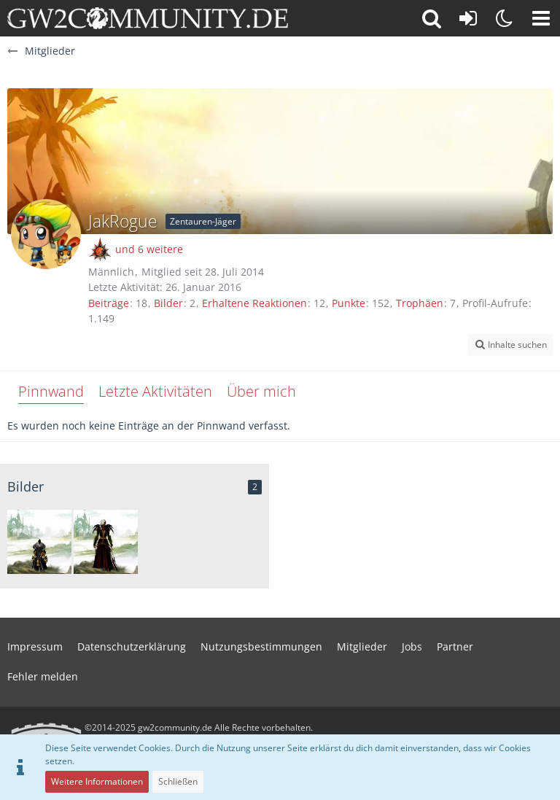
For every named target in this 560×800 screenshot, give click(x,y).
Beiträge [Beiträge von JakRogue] (108, 303)
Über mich (261, 391)
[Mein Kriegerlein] (39, 542)
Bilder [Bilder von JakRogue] (168, 303)
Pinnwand (51, 391)
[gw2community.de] (147, 18)
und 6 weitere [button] (149, 249)
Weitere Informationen (97, 781)
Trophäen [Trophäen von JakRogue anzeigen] (419, 303)
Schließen (178, 781)
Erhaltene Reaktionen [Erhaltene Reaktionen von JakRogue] (254, 303)
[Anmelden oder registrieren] (468, 18)
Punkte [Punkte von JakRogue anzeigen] (348, 303)
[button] (541, 18)
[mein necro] (106, 542)
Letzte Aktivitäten (155, 391)
